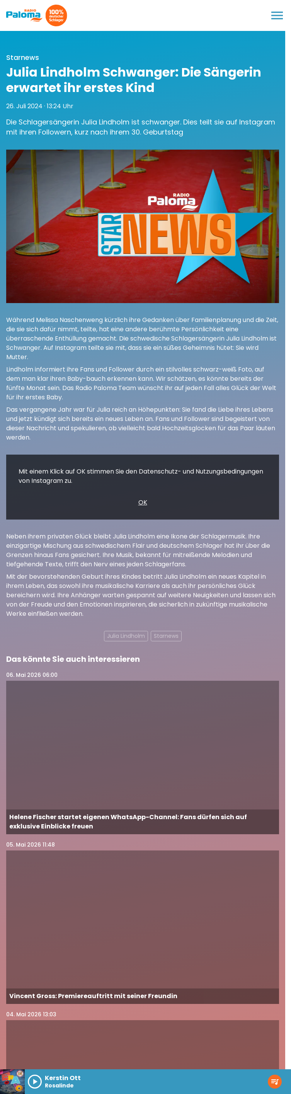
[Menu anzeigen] (277, 15)
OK (142, 502)
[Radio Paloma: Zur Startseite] (24, 15)
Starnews (166, 636)
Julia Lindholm (126, 636)
